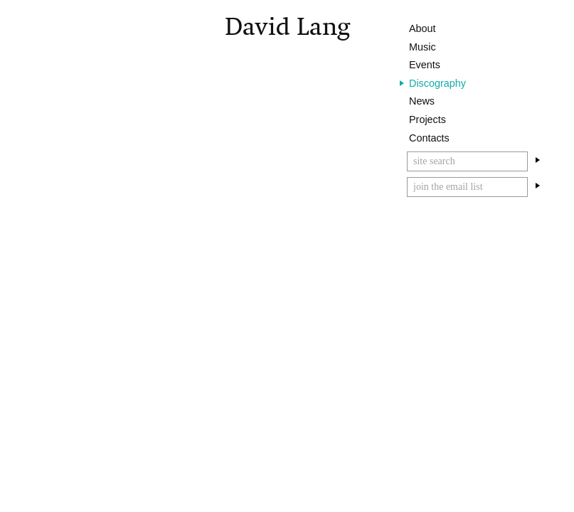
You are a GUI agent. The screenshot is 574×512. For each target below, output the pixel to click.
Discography (437, 83)
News (422, 101)
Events (424, 64)
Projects (427, 119)
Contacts (429, 138)
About (422, 28)
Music (422, 47)
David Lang (287, 26)
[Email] (467, 187)
